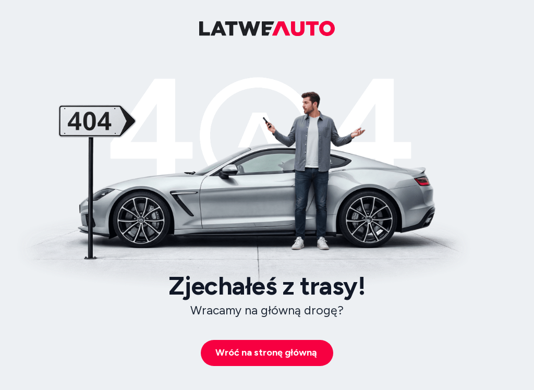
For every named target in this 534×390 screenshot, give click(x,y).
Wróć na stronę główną (266, 352)
